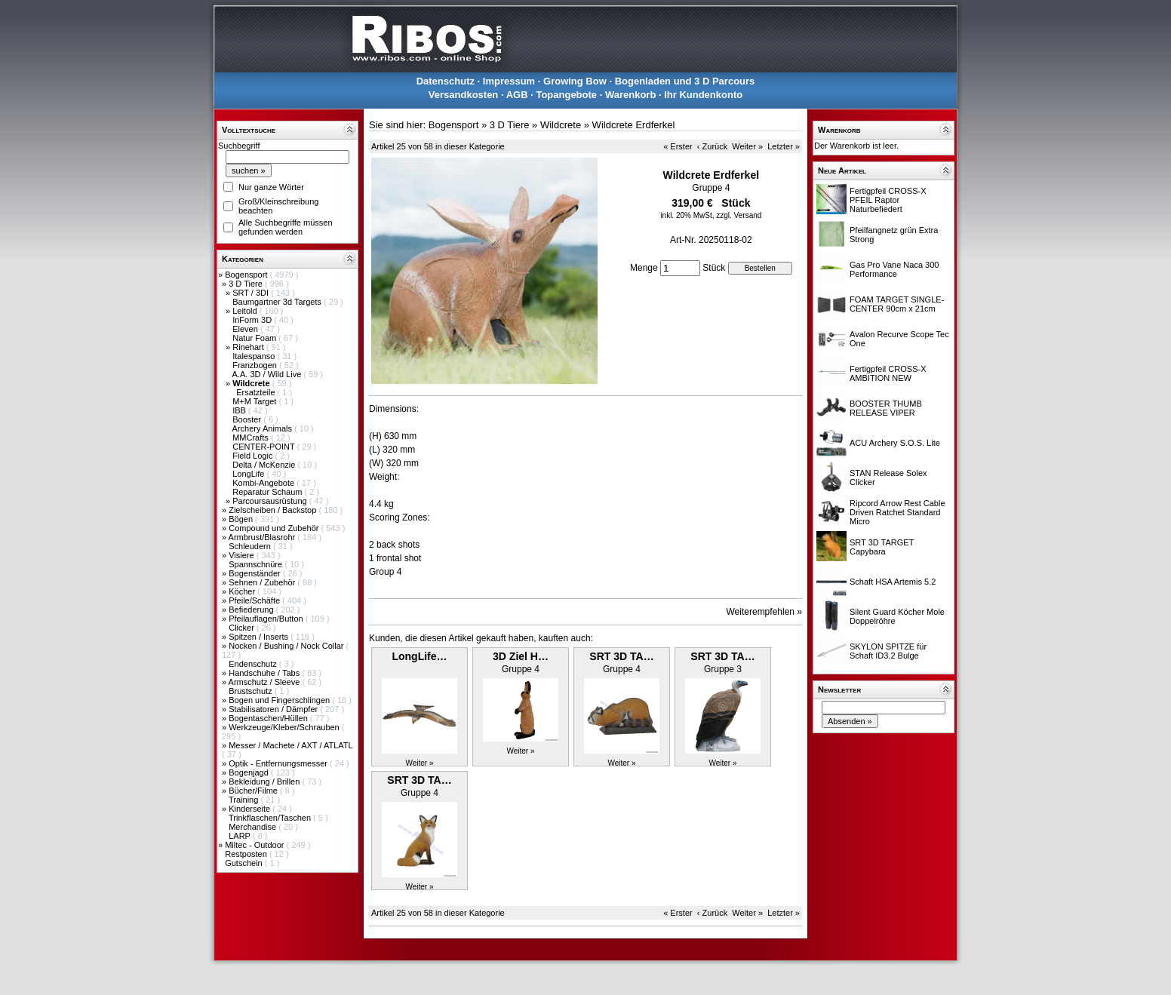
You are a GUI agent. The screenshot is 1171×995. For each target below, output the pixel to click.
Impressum (509, 81)
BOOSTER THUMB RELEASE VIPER (886, 408)
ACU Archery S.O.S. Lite (895, 442)
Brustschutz (252, 691)
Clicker (243, 627)
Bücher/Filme (254, 790)
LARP (241, 835)
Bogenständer (256, 573)
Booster (247, 419)
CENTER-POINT (264, 446)
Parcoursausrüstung (270, 500)
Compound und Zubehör (275, 528)
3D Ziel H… (521, 656)
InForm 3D (253, 319)
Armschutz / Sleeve (266, 681)
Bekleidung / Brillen (265, 781)
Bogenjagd (250, 772)
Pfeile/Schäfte (255, 600)
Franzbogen (255, 365)
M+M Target (255, 401)
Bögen (242, 519)
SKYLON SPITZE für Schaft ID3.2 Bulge (888, 651)
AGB (517, 94)
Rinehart (249, 347)
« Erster (678, 146)
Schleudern (251, 546)
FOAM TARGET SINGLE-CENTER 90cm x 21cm (897, 304)
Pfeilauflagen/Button (267, 618)
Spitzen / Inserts (259, 636)
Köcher (243, 591)
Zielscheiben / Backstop (273, 509)
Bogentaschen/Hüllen (269, 718)
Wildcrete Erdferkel (633, 125)
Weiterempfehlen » (765, 612)
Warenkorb (630, 94)
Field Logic (253, 455)
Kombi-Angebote (264, 482)
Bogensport (247, 274)
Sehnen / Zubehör (263, 582)
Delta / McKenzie (264, 464)
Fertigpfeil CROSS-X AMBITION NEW (888, 373)
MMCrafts (251, 437)
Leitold (245, 310)
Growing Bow (575, 81)
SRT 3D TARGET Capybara (882, 547)
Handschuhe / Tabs (265, 672)
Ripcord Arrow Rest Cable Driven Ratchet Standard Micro (897, 512)
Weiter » (747, 146)
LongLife (249, 473)
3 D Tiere (247, 283)
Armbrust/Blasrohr (263, 537)
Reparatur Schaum (268, 491)
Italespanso (254, 356)
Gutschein (245, 863)
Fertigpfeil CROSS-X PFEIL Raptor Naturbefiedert (888, 199)
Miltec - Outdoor (255, 844)
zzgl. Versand (738, 215)
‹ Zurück (712, 146)
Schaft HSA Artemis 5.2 (893, 581)
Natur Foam (255, 337)
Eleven (246, 328)
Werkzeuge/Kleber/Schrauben (285, 727)
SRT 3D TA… (621, 656)
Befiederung (252, 609)
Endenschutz (254, 663)
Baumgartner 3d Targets (278, 301)
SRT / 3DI (251, 292)
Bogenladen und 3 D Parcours (685, 81)
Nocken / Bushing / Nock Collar (287, 645)
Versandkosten (464, 94)
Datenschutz (445, 81)
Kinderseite (250, 808)
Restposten (247, 853)
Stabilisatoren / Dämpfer (274, 709)
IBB (240, 410)
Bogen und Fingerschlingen (280, 700)
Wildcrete (560, 125)
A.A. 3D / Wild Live (268, 374)
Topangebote (566, 94)
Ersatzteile (256, 392)
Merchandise (253, 826)
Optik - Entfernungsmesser (279, 763)
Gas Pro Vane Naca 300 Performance (894, 269)
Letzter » (783, 146)
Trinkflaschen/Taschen (271, 817)
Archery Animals (263, 428)
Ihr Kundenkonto (703, 94)
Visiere (242, 555)
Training (244, 799)
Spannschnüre (256, 564)
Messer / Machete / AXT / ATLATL (290, 745)
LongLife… (419, 656)
